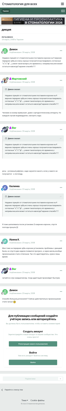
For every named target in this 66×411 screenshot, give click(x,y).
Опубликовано (22, 52)
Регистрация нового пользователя (33, 344)
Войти (33, 362)
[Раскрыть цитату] (6, 89)
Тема (25, 400)
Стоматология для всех (19, 4)
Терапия (19, 39)
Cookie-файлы (37, 400)
